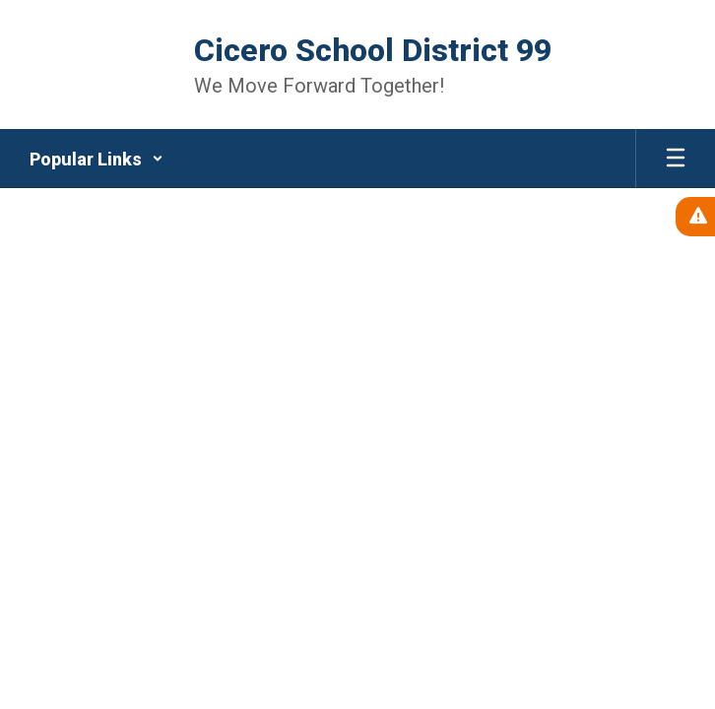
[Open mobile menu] (675, 158)
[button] (96, 158)
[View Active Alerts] (695, 216)
